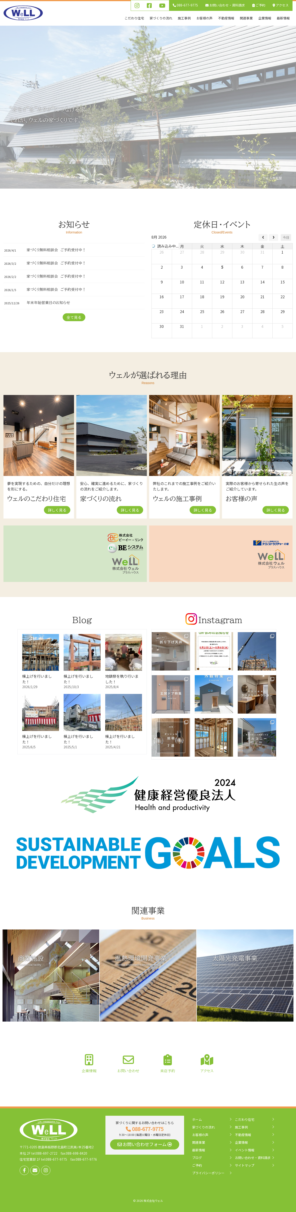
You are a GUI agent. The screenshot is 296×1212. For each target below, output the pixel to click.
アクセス (281, 5)
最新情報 (198, 1150)
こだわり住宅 (244, 1119)
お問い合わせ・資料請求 (253, 1157)
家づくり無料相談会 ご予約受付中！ (56, 250)
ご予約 (258, 5)
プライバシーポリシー (208, 1173)
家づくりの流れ (203, 1127)
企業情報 (241, 1142)
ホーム (197, 1119)
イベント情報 (244, 1150)
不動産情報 (243, 1134)
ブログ (197, 1157)
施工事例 (241, 1127)
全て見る (74, 317)
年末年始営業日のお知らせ (48, 303)
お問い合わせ (225, 5)
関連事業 (198, 1142)
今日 (286, 237)
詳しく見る (57, 510)
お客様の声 (200, 1134)
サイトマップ (244, 1165)
